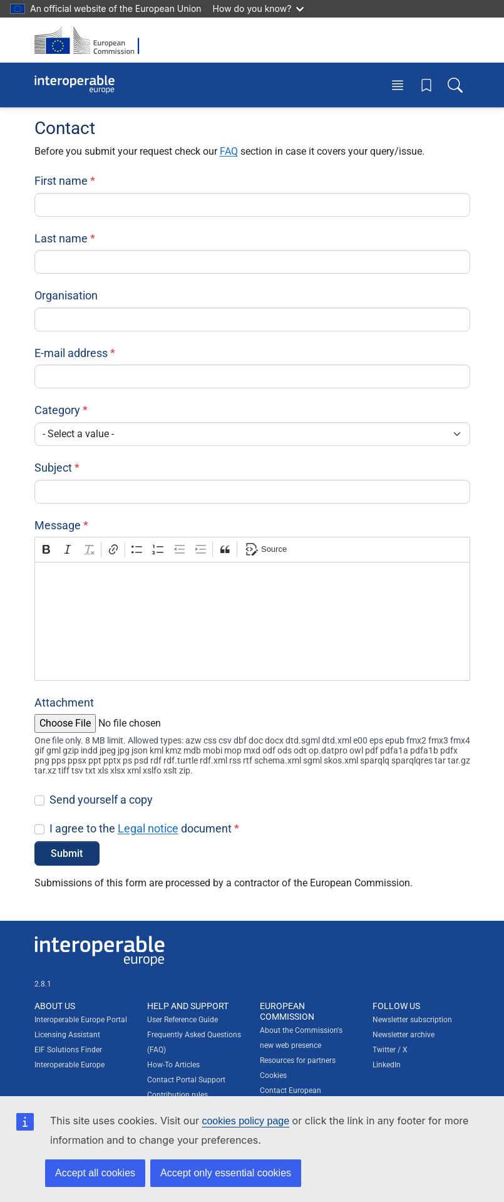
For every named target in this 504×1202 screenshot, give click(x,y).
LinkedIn (387, 1064)
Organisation (66, 295)
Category (57, 410)
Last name (61, 238)
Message (57, 525)
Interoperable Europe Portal (80, 1019)
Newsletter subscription (412, 1019)
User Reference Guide (182, 1019)
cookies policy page (245, 1121)
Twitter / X (390, 1049)
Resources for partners (298, 1060)
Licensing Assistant (67, 1034)
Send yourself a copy (101, 799)
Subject (53, 467)
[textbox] (252, 621)
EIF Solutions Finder (68, 1049)
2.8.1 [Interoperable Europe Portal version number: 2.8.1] (42, 984)
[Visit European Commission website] (90, 40)
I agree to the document (140, 828)
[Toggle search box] (455, 85)
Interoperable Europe (69, 1064)
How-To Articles (173, 1064)
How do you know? (258, 8)
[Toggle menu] (398, 85)
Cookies (273, 1075)
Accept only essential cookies (225, 1173)
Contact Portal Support (186, 1079)
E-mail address (71, 353)
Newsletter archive (404, 1034)
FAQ (229, 151)
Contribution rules (177, 1095)
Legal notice (148, 828)
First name (61, 180)
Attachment (64, 702)
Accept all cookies (95, 1173)
